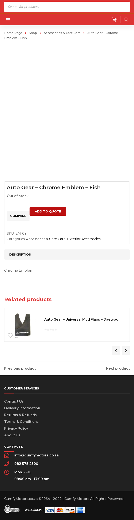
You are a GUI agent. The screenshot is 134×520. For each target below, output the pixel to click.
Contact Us (14, 401)
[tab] (67, 254)
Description (20, 254)
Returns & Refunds (20, 415)
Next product (118, 368)
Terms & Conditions (21, 422)
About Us (12, 435)
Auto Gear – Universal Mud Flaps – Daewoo (82, 320)
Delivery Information (22, 408)
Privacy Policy (16, 428)
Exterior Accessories (83, 239)
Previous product (20, 368)
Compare (18, 216)
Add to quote (48, 211)
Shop (33, 33)
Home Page (13, 33)
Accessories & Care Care (62, 33)
